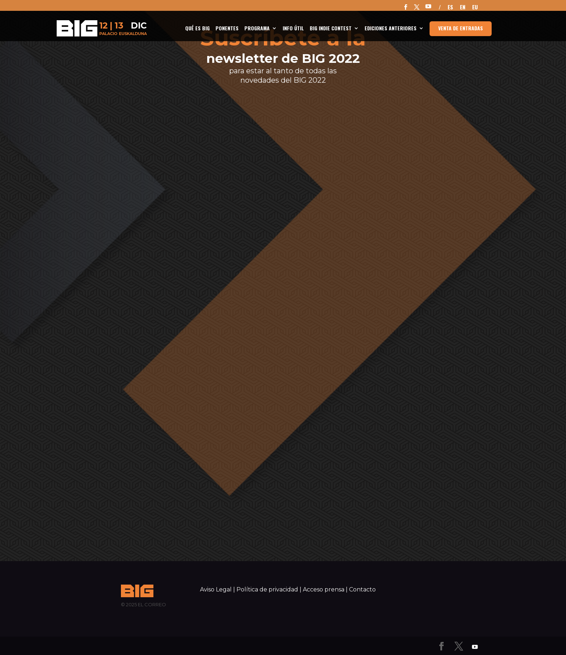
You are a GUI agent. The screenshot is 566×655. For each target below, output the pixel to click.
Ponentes (227, 29)
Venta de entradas (460, 28)
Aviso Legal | (217, 589)
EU (475, 7)
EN (462, 7)
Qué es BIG (197, 29)
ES (450, 7)
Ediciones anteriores (391, 29)
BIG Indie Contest (331, 29)
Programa (257, 29)
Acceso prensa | (325, 589)
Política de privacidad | (268, 589)
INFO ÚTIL (293, 29)
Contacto (362, 589)
